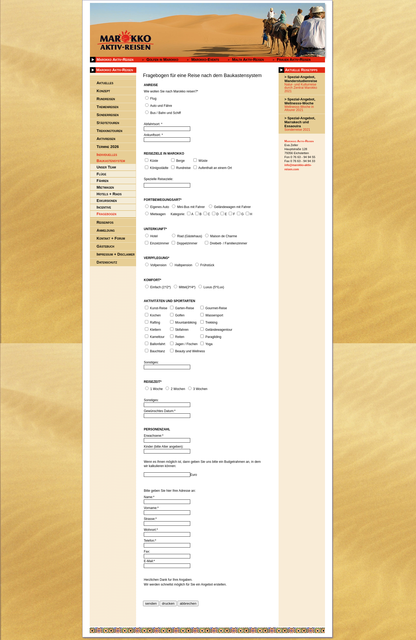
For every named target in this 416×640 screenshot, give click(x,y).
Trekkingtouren (109, 131)
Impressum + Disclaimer (116, 254)
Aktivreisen (106, 139)
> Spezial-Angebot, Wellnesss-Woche (299, 101)
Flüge (101, 174)
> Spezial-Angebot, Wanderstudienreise (300, 79)
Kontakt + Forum (111, 238)
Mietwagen (105, 187)
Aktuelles (105, 83)
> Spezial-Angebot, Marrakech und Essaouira (299, 122)
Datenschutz (107, 262)
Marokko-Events (205, 59)
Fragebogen (106, 214)
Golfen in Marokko (162, 59)
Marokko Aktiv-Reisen (115, 59)
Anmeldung (106, 230)
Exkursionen (107, 200)
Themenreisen (107, 107)
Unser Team (106, 167)
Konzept (103, 91)
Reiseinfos (105, 222)
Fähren (102, 181)
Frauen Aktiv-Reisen (294, 59)
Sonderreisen (108, 115)
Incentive (104, 207)
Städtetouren (108, 123)
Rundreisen (106, 99)
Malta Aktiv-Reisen (248, 59)
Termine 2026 (108, 147)
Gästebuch (105, 246)
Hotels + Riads (109, 194)
